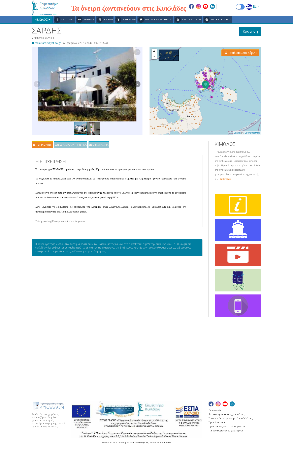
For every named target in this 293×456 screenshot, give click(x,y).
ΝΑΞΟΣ (169, 370)
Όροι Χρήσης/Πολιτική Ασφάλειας (226, 426)
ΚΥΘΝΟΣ (170, 357)
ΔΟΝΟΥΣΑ (119, 361)
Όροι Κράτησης (216, 422)
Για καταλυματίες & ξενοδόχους (225, 430)
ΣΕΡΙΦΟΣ (223, 348)
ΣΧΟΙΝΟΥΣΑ (225, 366)
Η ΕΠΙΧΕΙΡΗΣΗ (42, 144)
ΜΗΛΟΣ (169, 361)
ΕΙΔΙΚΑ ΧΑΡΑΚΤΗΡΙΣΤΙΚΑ (71, 144)
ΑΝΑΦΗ (117, 348)
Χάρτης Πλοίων (43, 357)
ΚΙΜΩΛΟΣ (171, 348)
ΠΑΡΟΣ (169, 375)
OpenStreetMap (252, 133)
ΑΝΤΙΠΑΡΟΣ (120, 357)
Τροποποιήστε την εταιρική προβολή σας (230, 418)
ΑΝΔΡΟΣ (118, 352)
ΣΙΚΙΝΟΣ (222, 352)
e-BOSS (167, 442)
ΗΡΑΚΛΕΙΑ (118, 366)
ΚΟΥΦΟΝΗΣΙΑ (173, 352)
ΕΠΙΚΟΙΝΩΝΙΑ (98, 144)
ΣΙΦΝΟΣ (222, 357)
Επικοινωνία (215, 409)
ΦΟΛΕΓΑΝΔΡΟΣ (227, 375)
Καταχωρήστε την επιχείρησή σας (226, 414)
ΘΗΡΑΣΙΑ (118, 370)
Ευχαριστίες (41, 366)
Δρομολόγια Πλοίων (47, 352)
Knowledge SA (141, 442)
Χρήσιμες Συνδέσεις (47, 361)
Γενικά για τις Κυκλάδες (49, 343)
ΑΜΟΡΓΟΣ (119, 343)
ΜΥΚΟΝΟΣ (171, 366)
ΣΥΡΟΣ (221, 361)
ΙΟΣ (114, 375)
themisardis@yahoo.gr (46, 43)
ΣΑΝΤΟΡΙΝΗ (225, 343)
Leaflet (237, 133)
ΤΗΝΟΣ (222, 370)
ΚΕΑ (167, 343)
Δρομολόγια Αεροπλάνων (51, 348)
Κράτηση (250, 31)
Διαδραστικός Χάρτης (241, 53)
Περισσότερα (225, 178)
